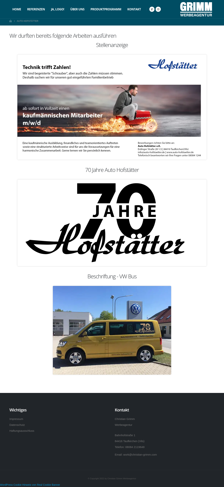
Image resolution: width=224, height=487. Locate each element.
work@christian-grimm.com (140, 454)
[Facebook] (152, 9)
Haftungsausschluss (21, 430)
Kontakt (134, 9)
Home (16, 9)
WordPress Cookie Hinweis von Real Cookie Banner (30, 484)
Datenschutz (17, 424)
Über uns (77, 9)
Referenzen (36, 9)
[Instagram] (158, 9)
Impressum (16, 418)
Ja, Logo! (57, 9)
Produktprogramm (106, 9)
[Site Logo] (196, 9)
